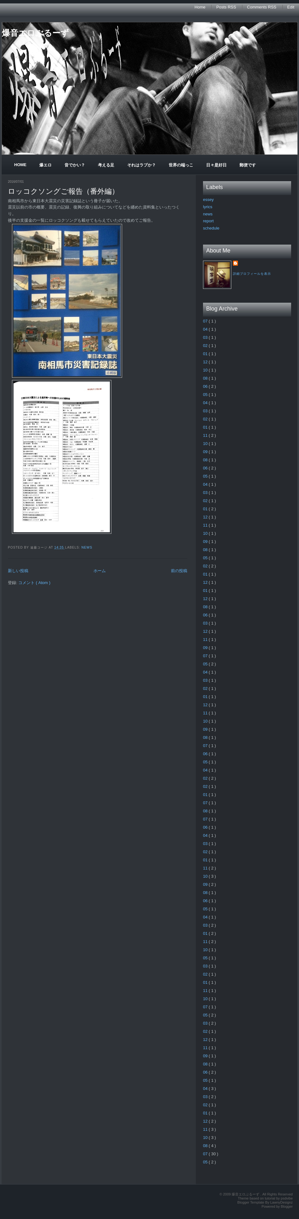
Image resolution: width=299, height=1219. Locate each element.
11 (206, 435)
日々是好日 (216, 165)
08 (206, 378)
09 (206, 451)
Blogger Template (251, 1202)
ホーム (99, 570)
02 (206, 345)
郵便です (248, 165)
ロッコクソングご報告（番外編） (63, 191)
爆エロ (45, 165)
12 (206, 362)
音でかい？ (75, 165)
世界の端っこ (181, 165)
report (208, 221)
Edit (290, 7)
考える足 (106, 165)
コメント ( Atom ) (34, 582)
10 (206, 370)
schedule (211, 228)
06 (206, 386)
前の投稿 (179, 570)
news (87, 547)
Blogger (287, 1206)
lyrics (207, 206)
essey (208, 199)
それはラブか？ (141, 165)
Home (200, 7)
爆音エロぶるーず (35, 33)
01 (206, 353)
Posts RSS (226, 7)
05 (206, 394)
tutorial (270, 1198)
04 (206, 329)
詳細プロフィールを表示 (252, 273)
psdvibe (287, 1198)
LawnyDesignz (281, 1202)
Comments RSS (262, 7)
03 (206, 337)
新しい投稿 (18, 570)
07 (206, 321)
